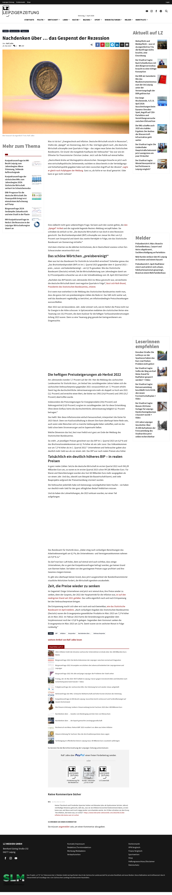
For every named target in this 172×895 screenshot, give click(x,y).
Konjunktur (71, 633)
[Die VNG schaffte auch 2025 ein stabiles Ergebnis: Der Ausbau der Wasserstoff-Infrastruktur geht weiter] (146, 133)
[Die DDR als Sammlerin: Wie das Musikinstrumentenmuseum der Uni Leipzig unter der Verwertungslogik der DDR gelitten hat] (146, 85)
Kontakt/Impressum (76, 844)
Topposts (24, 31)
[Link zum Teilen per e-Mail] (122, 45)
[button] (44, 19)
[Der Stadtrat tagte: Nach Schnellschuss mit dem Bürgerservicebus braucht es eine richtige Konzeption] (146, 66)
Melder (128, 20)
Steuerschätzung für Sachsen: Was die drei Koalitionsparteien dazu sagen (82, 734)
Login (168, 2)
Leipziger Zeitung (8, 2)
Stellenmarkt (20, 2)
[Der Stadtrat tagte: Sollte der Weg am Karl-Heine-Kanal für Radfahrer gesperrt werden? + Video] (146, 374)
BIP (56, 633)
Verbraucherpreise (99, 633)
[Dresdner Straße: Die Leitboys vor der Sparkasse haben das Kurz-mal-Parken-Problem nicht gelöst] (146, 358)
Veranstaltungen (112, 20)
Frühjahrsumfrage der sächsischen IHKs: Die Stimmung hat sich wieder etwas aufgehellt (87, 687)
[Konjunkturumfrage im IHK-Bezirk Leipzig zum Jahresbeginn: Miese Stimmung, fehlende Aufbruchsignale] (18, 166)
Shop (28, 2)
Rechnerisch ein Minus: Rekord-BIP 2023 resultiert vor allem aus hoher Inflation (83, 727)
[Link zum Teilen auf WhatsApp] (107, 45)
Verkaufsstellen (73, 854)
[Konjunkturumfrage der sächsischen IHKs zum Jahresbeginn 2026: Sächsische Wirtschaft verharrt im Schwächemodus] (18, 182)
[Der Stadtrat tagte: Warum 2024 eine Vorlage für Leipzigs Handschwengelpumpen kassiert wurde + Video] (146, 410)
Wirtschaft (53, 20)
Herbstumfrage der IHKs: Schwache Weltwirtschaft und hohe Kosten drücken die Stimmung (88, 694)
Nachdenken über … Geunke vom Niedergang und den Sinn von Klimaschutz (82, 714)
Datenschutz (133, 865)
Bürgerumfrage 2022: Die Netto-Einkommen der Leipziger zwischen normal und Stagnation (88, 660)
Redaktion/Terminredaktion (79, 847)
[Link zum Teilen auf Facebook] (97, 45)
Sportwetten (133, 854)
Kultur (75, 20)
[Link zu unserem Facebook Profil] (156, 11)
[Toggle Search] (166, 11)
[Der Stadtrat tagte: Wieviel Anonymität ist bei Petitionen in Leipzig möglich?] (146, 165)
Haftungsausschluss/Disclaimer (141, 861)
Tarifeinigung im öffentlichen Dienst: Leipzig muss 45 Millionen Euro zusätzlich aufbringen (87, 741)
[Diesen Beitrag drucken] (127, 45)
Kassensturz (14, 31)
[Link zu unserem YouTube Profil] (147, 11)
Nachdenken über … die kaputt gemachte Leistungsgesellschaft (78, 720)
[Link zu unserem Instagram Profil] (151, 11)
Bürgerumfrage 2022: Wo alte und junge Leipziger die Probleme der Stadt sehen (84, 673)
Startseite (29, 20)
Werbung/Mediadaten (76, 851)
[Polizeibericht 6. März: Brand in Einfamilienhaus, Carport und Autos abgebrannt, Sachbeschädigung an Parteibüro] (151, 248)
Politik (40, 20)
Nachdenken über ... (84, 633)
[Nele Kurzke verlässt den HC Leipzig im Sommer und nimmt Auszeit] (151, 258)
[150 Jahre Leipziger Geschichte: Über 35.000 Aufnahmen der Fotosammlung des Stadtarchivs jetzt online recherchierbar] (146, 429)
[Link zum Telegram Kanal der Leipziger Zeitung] (161, 11)
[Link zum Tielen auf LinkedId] (117, 45)
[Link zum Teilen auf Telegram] (112, 45)
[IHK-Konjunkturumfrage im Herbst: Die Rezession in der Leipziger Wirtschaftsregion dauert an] (18, 224)
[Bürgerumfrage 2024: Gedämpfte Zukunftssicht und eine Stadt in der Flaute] (18, 212)
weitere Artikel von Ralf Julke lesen (65, 639)
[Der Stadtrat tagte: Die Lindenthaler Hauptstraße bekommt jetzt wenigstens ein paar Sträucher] (146, 150)
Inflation (62, 633)
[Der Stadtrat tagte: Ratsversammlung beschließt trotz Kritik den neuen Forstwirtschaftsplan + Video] (146, 391)
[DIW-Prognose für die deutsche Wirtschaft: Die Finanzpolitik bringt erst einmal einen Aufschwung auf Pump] (18, 198)
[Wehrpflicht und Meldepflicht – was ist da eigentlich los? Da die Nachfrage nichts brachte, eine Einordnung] (146, 48)
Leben (65, 20)
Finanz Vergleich (135, 851)
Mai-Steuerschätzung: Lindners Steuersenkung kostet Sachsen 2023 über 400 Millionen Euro (88, 707)
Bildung (86, 20)
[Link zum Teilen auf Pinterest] (102, 45)
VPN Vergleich (134, 847)
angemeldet (64, 826)
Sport (97, 20)
